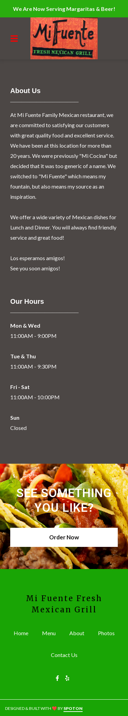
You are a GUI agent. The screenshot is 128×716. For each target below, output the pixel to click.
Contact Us (66, 654)
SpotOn (73, 708)
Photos (108, 632)
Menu (51, 632)
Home (23, 632)
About (78, 632)
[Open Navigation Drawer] (14, 38)
